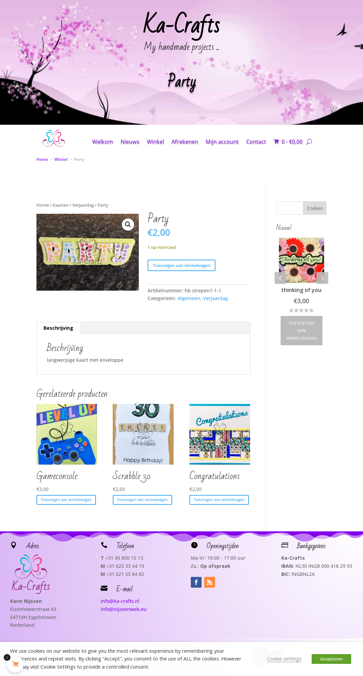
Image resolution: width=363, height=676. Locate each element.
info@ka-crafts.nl (120, 601)
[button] (128, 224)
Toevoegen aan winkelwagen (181, 265)
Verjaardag (83, 205)
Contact (256, 141)
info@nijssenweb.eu (124, 609)
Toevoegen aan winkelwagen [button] (66, 499)
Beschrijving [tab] (58, 328)
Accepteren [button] (331, 659)
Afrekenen (185, 141)
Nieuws (130, 141)
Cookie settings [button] (284, 658)
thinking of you (301, 290)
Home (42, 205)
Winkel (155, 141)
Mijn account (222, 141)
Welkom (102, 141)
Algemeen (189, 298)
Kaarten (61, 205)
